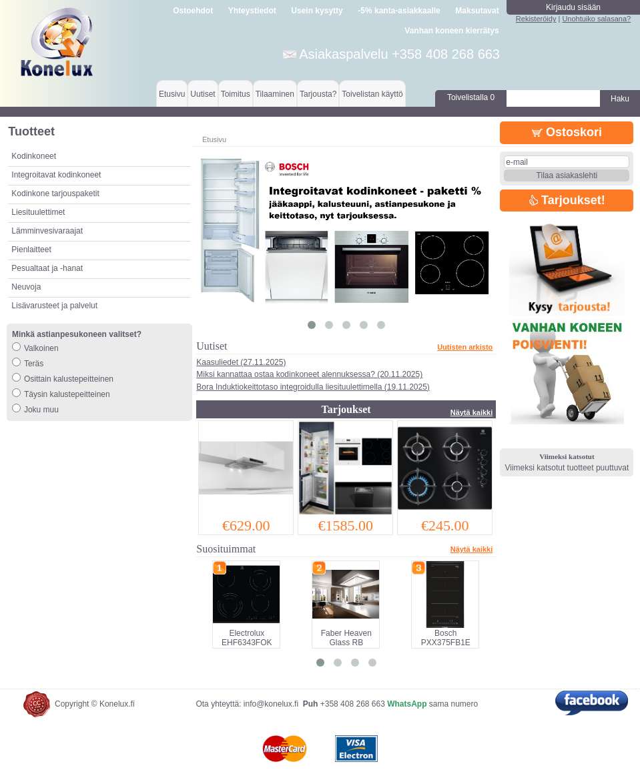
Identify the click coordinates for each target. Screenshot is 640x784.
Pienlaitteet (31, 249)
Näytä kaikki (471, 412)
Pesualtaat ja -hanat (47, 268)
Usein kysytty (316, 10)
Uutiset (202, 94)
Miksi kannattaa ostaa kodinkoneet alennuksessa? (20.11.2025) (309, 374)
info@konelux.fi (271, 704)
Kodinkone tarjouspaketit (55, 193)
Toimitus (235, 94)
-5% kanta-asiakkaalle (399, 10)
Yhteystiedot (252, 10)
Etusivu (172, 94)
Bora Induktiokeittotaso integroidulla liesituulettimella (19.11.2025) (313, 387)
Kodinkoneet (33, 156)
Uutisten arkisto (465, 347)
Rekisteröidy (536, 19)
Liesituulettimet (38, 212)
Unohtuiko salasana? (596, 19)
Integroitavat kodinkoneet (56, 174)
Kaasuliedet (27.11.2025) (241, 362)
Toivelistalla (471, 97)
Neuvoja (26, 287)
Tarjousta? (318, 94)
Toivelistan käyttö (372, 94)
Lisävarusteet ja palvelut (54, 305)
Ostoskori (567, 132)
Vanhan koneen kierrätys (451, 30)
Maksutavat (477, 10)
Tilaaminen (275, 94)
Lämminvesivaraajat (47, 231)
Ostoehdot (193, 10)
